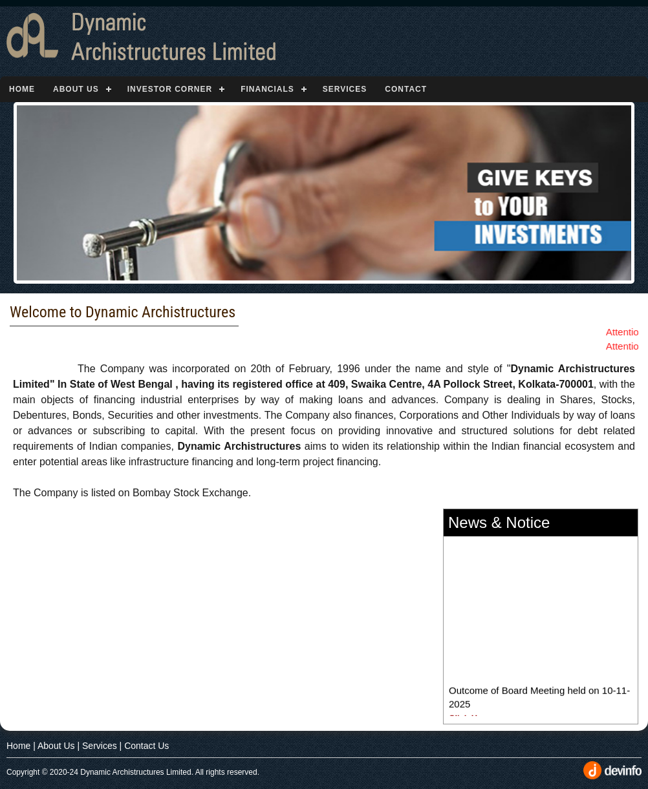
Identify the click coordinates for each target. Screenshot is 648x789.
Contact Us (146, 746)
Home (22, 89)
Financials (267, 89)
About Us (76, 89)
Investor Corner (169, 89)
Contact (406, 89)
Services (345, 89)
